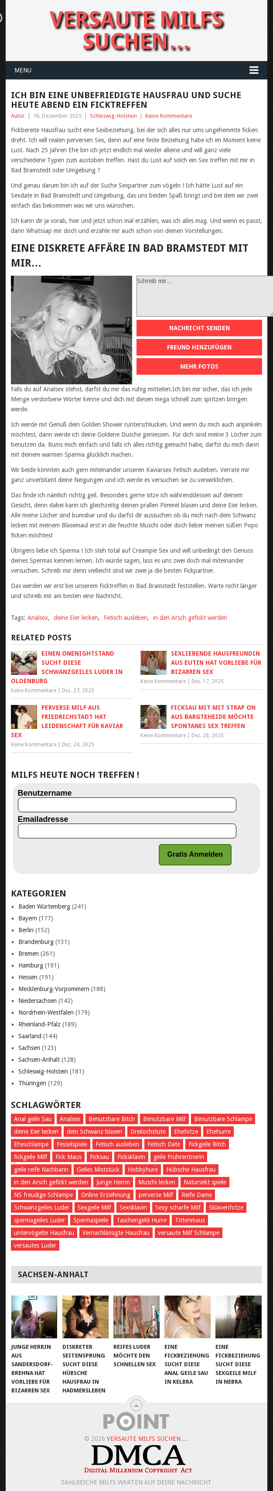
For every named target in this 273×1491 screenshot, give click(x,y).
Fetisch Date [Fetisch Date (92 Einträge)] (163, 1144)
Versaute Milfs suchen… (136, 30)
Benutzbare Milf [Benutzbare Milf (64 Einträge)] (164, 1118)
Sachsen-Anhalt (39, 1059)
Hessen (28, 977)
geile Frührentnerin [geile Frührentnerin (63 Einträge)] (179, 1156)
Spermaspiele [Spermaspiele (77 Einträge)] (90, 1220)
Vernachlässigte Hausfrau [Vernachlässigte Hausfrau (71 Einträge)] (116, 1232)
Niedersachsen (37, 1000)
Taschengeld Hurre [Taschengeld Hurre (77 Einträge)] (141, 1220)
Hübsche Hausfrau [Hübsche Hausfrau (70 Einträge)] (190, 1169)
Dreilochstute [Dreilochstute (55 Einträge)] (148, 1131)
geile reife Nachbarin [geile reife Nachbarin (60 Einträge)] (41, 1169)
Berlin (26, 930)
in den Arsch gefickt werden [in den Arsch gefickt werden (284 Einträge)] (51, 1182)
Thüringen (32, 1083)
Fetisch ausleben (125, 617)
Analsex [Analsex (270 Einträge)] (70, 1118)
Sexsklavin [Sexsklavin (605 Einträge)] (133, 1207)
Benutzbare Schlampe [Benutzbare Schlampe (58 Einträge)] (223, 1118)
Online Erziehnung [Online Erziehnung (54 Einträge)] (105, 1194)
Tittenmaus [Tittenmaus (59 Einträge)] (190, 1220)
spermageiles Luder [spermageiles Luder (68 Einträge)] (39, 1220)
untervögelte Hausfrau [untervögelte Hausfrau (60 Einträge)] (44, 1232)
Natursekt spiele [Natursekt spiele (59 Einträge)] (205, 1182)
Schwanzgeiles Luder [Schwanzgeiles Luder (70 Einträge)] (41, 1207)
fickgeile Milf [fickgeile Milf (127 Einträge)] (30, 1156)
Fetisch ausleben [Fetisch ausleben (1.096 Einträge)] (117, 1144)
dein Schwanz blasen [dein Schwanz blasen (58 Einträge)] (94, 1131)
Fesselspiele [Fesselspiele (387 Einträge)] (72, 1144)
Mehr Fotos (199, 366)
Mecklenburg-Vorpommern (53, 988)
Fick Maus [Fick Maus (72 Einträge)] (68, 1156)
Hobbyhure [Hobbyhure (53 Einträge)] (143, 1169)
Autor (18, 116)
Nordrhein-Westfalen (46, 1012)
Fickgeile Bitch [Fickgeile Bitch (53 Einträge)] (207, 1144)
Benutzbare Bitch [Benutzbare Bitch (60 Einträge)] (112, 1118)
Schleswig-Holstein (113, 116)
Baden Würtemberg (44, 906)
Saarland (29, 1036)
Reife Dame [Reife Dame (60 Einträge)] (196, 1194)
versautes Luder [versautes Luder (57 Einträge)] (35, 1245)
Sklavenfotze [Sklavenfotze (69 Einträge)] (226, 1207)
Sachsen (29, 1047)
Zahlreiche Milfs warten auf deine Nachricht (136, 1482)
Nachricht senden (199, 328)
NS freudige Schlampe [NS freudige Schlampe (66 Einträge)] (43, 1194)
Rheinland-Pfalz (39, 1024)
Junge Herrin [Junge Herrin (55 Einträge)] (113, 1182)
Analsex (37, 617)
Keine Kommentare (168, 116)
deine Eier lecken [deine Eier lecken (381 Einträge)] (36, 1131)
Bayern (27, 918)
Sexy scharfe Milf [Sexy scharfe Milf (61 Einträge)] (178, 1207)
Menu (22, 70)
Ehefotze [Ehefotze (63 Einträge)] (186, 1131)
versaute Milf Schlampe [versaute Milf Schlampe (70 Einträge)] (188, 1232)
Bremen (28, 953)
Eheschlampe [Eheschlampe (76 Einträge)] (31, 1144)
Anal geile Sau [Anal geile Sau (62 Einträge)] (32, 1118)
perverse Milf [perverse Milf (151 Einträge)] (156, 1194)
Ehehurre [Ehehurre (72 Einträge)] (218, 1131)
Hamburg (30, 965)
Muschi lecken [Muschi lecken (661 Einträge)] (156, 1182)
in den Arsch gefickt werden (190, 617)
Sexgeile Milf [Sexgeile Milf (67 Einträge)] (94, 1207)
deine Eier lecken (76, 617)
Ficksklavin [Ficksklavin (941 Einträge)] (131, 1156)
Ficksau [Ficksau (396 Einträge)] (99, 1156)
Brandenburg (36, 941)
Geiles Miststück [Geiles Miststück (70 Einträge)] (98, 1169)
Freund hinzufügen (199, 347)
